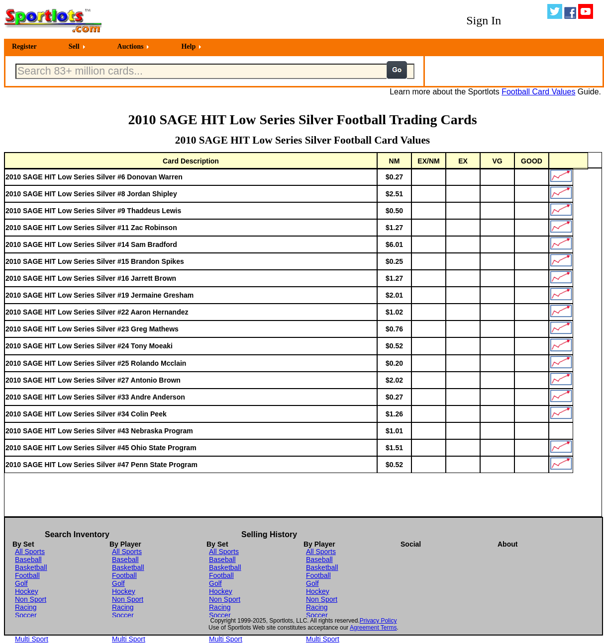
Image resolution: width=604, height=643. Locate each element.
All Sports (30, 552)
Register (24, 46)
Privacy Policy (378, 620)
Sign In (483, 20)
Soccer (26, 615)
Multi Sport (31, 639)
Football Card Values (538, 91)
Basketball (31, 567)
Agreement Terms (373, 627)
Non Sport (30, 599)
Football (27, 575)
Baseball (28, 559)
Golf (21, 583)
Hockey (26, 591)
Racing (26, 607)
